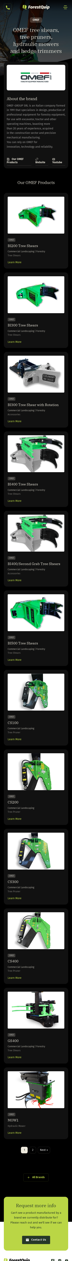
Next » (44, 1150)
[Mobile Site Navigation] (65, 7)
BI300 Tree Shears (23, 325)
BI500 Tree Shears (23, 643)
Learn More (15, 262)
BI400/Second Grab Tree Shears (34, 564)
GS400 (13, 1041)
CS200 (13, 802)
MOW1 (13, 1120)
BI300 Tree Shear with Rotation (33, 405)
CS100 (13, 723)
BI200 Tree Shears (23, 246)
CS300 (13, 882)
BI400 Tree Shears (23, 484)
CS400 (13, 961)
